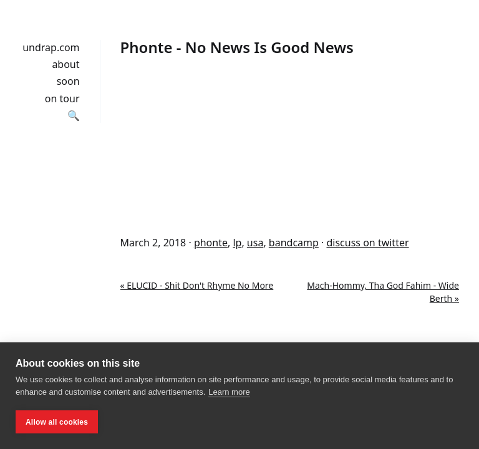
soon (68, 81)
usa (255, 242)
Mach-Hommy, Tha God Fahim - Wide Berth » (383, 291)
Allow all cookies (57, 422)
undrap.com (50, 47)
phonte (211, 242)
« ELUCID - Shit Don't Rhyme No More (197, 285)
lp (237, 242)
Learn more (228, 392)
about (65, 64)
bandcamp (294, 242)
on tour (62, 98)
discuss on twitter (367, 242)
